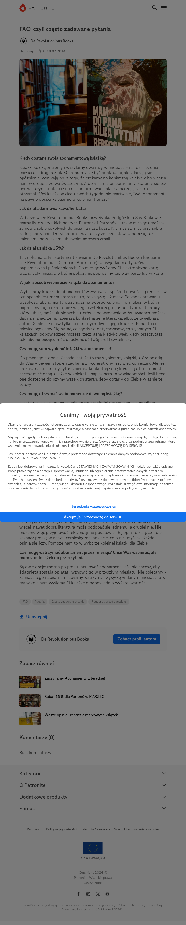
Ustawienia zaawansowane (93, 507)
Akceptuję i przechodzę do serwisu (93, 516)
